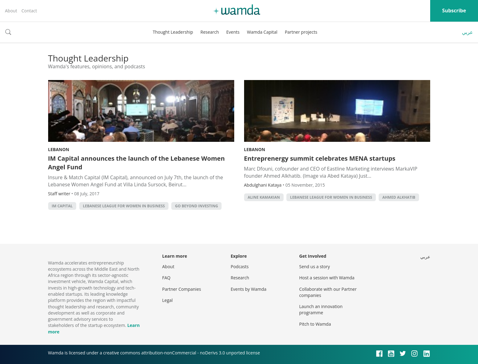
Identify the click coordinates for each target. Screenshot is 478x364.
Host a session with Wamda (327, 278)
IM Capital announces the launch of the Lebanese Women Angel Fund (136, 162)
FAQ (166, 278)
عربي (467, 32)
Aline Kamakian (264, 197)
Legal (167, 300)
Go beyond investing (196, 206)
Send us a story (314, 266)
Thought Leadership (173, 32)
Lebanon (58, 149)
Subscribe (454, 10)
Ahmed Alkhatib (398, 197)
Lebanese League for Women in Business (124, 206)
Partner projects (301, 32)
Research (210, 32)
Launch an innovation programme (321, 309)
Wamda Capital (262, 32)
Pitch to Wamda (315, 324)
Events (232, 32)
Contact (29, 11)
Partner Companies (181, 289)
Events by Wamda (249, 289)
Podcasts (240, 266)
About (11, 11)
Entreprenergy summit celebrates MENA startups (320, 158)
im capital (62, 206)
